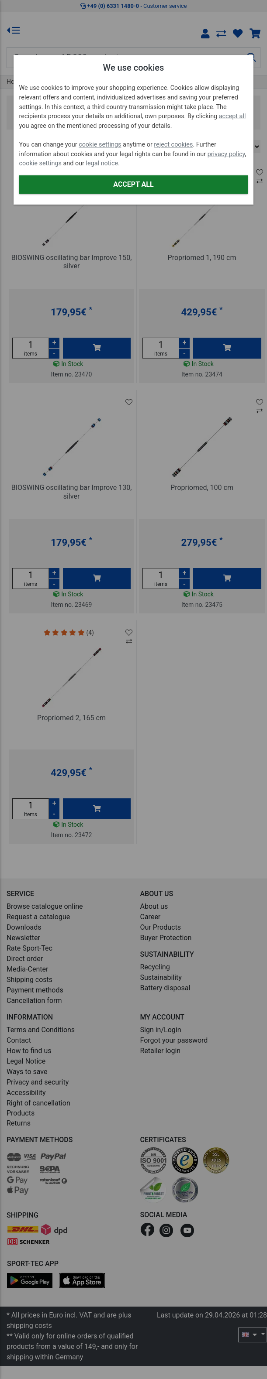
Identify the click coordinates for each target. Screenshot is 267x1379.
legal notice (102, 163)
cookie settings (100, 144)
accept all (232, 116)
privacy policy (226, 154)
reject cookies (173, 144)
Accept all (133, 184)
